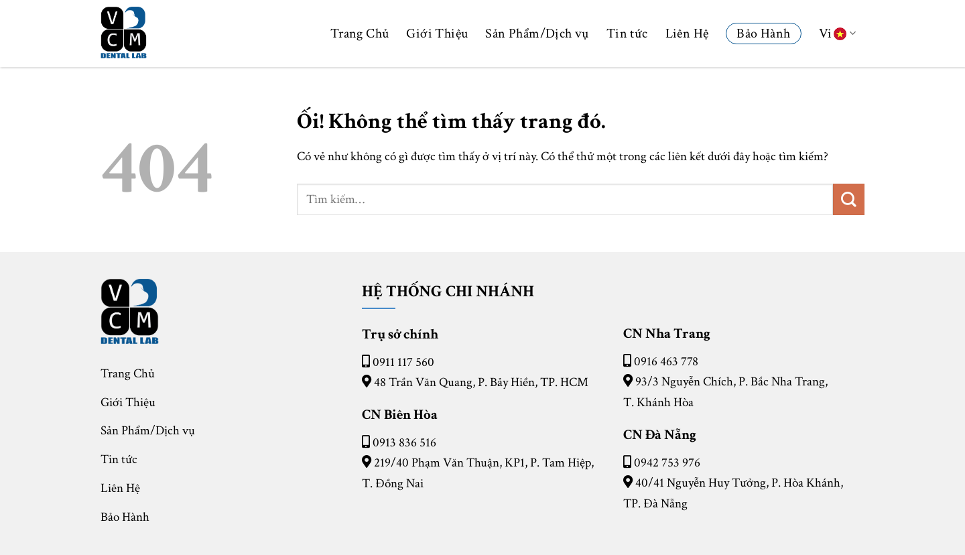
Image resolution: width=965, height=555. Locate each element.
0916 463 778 (666, 361)
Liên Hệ (687, 33)
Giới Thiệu (437, 33)
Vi (837, 33)
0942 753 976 (667, 462)
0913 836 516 (404, 442)
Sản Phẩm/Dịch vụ (536, 33)
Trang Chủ (359, 33)
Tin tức (627, 33)
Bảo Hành (763, 33)
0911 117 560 (403, 362)
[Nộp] (848, 199)
